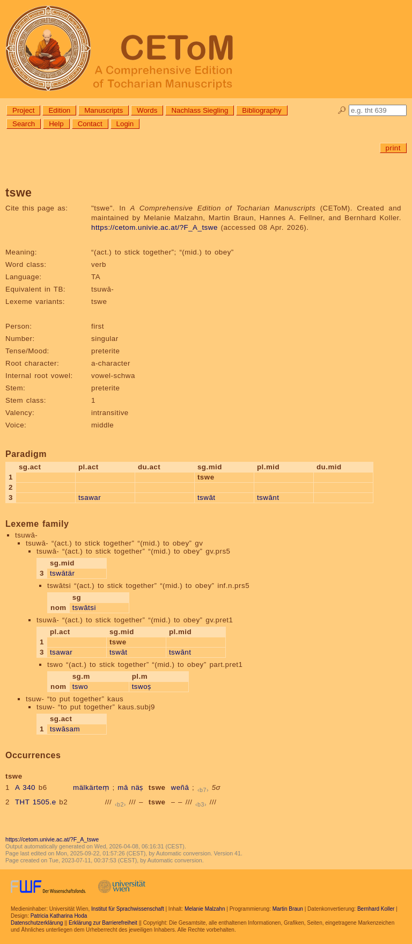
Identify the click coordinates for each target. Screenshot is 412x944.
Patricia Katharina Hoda (59, 916)
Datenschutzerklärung (37, 923)
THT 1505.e (35, 802)
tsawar (89, 497)
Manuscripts (103, 110)
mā (122, 787)
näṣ (137, 787)
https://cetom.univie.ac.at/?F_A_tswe (154, 227)
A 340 (25, 787)
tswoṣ (141, 686)
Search (23, 124)
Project (23, 110)
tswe (157, 787)
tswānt (268, 497)
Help (56, 124)
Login (125, 124)
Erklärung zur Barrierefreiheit (103, 923)
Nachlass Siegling (199, 110)
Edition (59, 110)
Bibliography (261, 110)
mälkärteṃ (91, 787)
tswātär (62, 573)
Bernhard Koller (375, 909)
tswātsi (84, 608)
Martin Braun (288, 909)
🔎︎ (342, 110)
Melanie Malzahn (205, 909)
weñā (180, 787)
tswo (80, 686)
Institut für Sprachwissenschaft (127, 909)
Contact (90, 124)
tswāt (206, 497)
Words (147, 110)
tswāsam (65, 729)
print (393, 148)
